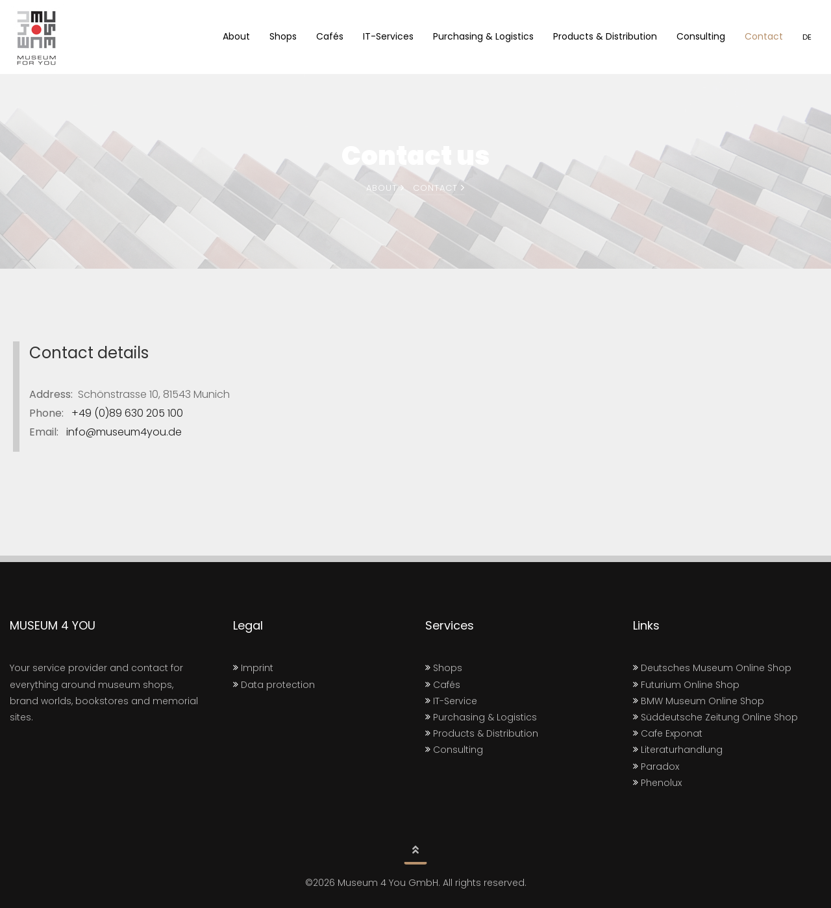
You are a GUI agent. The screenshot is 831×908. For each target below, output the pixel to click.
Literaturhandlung (678, 749)
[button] (415, 851)
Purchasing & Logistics (483, 36)
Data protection (274, 684)
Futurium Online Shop (686, 684)
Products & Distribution (605, 36)
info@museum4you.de (121, 431)
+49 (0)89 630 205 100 (124, 413)
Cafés (329, 36)
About (236, 36)
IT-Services (388, 36)
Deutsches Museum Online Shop (712, 667)
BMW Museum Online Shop (698, 700)
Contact (764, 36)
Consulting (700, 36)
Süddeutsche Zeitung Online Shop (715, 717)
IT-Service (451, 700)
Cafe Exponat (667, 733)
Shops (283, 36)
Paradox (656, 766)
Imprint (253, 667)
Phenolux (657, 782)
